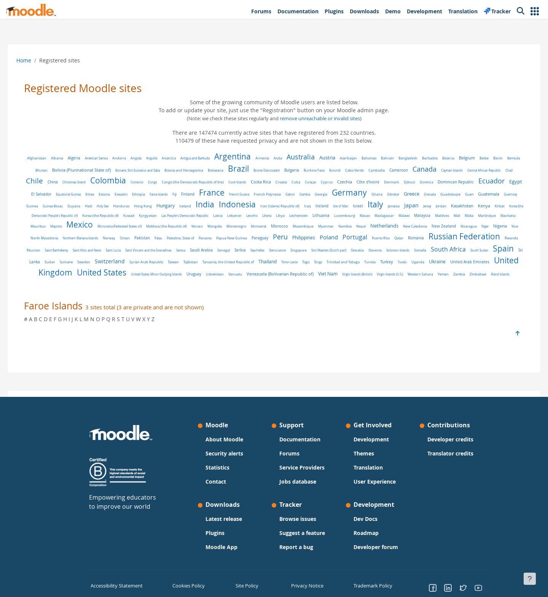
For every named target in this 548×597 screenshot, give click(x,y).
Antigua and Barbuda (203, 158)
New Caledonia (89, 237)
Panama (371, 236)
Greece (476, 194)
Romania (113, 248)
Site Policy (246, 585)
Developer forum (376, 547)
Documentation (299, 439)
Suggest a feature (302, 533)
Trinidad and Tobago (81, 272)
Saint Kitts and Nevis (280, 248)
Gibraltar (458, 194)
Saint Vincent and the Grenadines (342, 248)
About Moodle (224, 439)
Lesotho (364, 215)
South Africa (166, 259)
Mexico (216, 224)
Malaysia (69, 226)
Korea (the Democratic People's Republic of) (159, 215)
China (90, 182)
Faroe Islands (223, 194)
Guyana (166, 206)
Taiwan (386, 260)
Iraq (400, 206)
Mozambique (439, 226)
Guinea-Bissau (145, 206)
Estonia (169, 194)
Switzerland (323, 259)
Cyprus (364, 182)
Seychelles (451, 248)
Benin (506, 158)
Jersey (47, 215)
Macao (477, 215)
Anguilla (160, 158)
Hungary (258, 206)
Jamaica (486, 206)
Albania (65, 158)
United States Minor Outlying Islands (376, 272)
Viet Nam (202, 281)
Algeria (82, 158)
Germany (414, 192)
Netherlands (58, 236)
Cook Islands (275, 182)
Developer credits (450, 439)
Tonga (56, 272)
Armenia (270, 158)
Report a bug (296, 547)
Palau (324, 237)
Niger (158, 237)
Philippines (469, 236)
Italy (468, 204)
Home (34, 60)
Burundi (356, 170)
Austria (336, 157)
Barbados (438, 158)
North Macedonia (210, 237)
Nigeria (174, 236)
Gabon (355, 194)
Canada (446, 169)
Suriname (279, 260)
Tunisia (108, 272)
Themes (364, 453)
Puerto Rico (78, 248)
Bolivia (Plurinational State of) (103, 170)
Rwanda (208, 248)
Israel (450, 206)
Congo (190, 182)
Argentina (241, 156)
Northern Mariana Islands (246, 237)
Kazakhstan (81, 215)
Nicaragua (142, 237)
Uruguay (414, 272)
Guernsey (107, 206)
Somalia (138, 260)
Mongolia (351, 226)
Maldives (89, 226)
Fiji (239, 194)
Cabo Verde (376, 170)
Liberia (378, 215)
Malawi (51, 226)
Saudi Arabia (394, 248)
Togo (44, 272)
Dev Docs (366, 518)
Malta (116, 226)
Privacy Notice (305, 585)
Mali (104, 226)
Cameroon (420, 170)
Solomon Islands (116, 260)
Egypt (84, 193)
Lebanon (346, 215)
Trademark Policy (372, 585)
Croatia (319, 182)
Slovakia (75, 260)
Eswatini (185, 194)
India (297, 204)
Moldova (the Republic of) (303, 226)
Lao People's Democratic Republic (296, 215)
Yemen (317, 281)
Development (371, 439)
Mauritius (174, 226)
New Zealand (117, 236)
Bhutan (63, 170)
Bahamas (377, 158)
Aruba (286, 158)
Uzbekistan (435, 272)
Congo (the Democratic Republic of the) (230, 182)
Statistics (217, 467)
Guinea (125, 206)
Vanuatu (455, 272)
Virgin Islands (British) (232, 281)
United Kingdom (262, 270)
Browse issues (297, 518)
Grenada (494, 194)
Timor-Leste (502, 260)
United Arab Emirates (208, 272)
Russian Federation (162, 246)
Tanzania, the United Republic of (441, 260)
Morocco (416, 226)
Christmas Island (111, 182)
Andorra (127, 158)
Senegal (417, 248)
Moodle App (221, 547)
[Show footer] (530, 579)
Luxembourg (456, 215)
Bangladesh (416, 158)
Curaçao (348, 182)
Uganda (156, 272)
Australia (309, 156)
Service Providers (302, 467)
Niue (188, 237)
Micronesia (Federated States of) (256, 226)
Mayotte (192, 226)
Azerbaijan (356, 158)
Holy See (195, 206)
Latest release (224, 518)
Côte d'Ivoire (405, 182)
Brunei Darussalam (288, 170)
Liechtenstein (410, 215)
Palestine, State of (346, 237)
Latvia (330, 215)
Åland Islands (374, 281)
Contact (216, 481)
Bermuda (46, 170)
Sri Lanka (245, 260)
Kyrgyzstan (260, 215)
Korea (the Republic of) (212, 215)
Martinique (134, 226)
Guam (66, 206)
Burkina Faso (335, 170)
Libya (392, 215)
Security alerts (224, 453)
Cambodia (398, 170)
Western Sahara (294, 281)
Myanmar (462, 226)
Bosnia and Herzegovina (205, 170)
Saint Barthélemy (249, 248)
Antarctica (177, 158)
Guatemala (85, 206)
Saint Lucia (306, 248)
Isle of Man (433, 206)
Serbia (433, 248)
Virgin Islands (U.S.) (264, 281)
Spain (221, 258)
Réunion (227, 248)
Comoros (174, 182)
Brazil (260, 168)
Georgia (385, 194)
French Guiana (304, 194)
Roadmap (366, 533)
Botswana (237, 170)
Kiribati (119, 215)
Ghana (441, 194)
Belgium (475, 158)
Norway (275, 236)
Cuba (333, 182)
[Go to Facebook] (432, 587)
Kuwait (240, 215)
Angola (144, 158)
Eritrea (154, 194)
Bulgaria (313, 170)
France (276, 192)
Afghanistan (45, 158)
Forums (289, 453)
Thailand (481, 260)
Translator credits (450, 453)
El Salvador (106, 194)
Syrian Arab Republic (359, 260)
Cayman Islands (473, 170)
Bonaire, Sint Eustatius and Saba (159, 170)
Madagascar (496, 215)
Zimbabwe (352, 281)
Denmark (429, 182)
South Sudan (198, 260)
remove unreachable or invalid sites (320, 118)
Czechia (382, 182)
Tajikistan (404, 260)
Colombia (146, 180)
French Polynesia (332, 194)
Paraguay (425, 236)
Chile (72, 180)
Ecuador (61, 193)
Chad (55, 182)
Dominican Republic (493, 182)
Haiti (181, 206)
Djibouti (447, 182)
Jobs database (297, 481)
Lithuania (432, 215)
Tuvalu (140, 272)
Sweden (296, 260)
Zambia (333, 281)
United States (322, 270)
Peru (446, 235)
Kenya (103, 215)
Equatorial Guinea (133, 194)
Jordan (60, 215)
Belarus (457, 158)
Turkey (124, 272)
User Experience (375, 481)
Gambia (369, 194)
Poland (495, 236)
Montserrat (395, 226)
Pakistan (308, 236)
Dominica (464, 182)
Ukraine (175, 272)
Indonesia (329, 204)
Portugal (52, 248)
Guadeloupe (47, 206)
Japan (504, 205)
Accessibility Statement (115, 585)
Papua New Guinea (397, 237)
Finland (252, 194)
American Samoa (104, 158)
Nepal (497, 226)
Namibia (481, 226)
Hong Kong (235, 206)
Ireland (414, 206)
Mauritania (155, 226)
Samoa (374, 248)
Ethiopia (203, 194)
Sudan (263, 260)
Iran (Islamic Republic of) (372, 206)
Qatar (96, 248)
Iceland (278, 206)
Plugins (215, 533)
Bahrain (395, 158)
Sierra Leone (470, 248)
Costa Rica (298, 182)
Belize (492, 158)
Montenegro (373, 226)
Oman (291, 237)
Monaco (333, 226)
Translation (368, 467)
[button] (534, 11)
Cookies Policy (187, 585)
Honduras (214, 206)
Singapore (492, 248)
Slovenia (93, 260)
